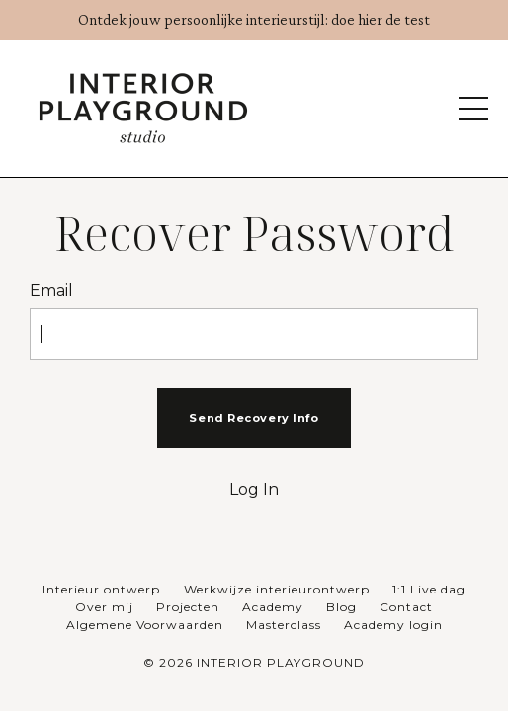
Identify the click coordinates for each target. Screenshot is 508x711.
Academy (272, 606)
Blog (341, 606)
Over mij (104, 606)
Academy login (393, 624)
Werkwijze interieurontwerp (277, 589)
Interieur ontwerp (103, 589)
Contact (406, 606)
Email (51, 290)
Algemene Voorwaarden (144, 624)
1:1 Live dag (429, 589)
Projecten (187, 606)
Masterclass (283, 624)
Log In (254, 489)
